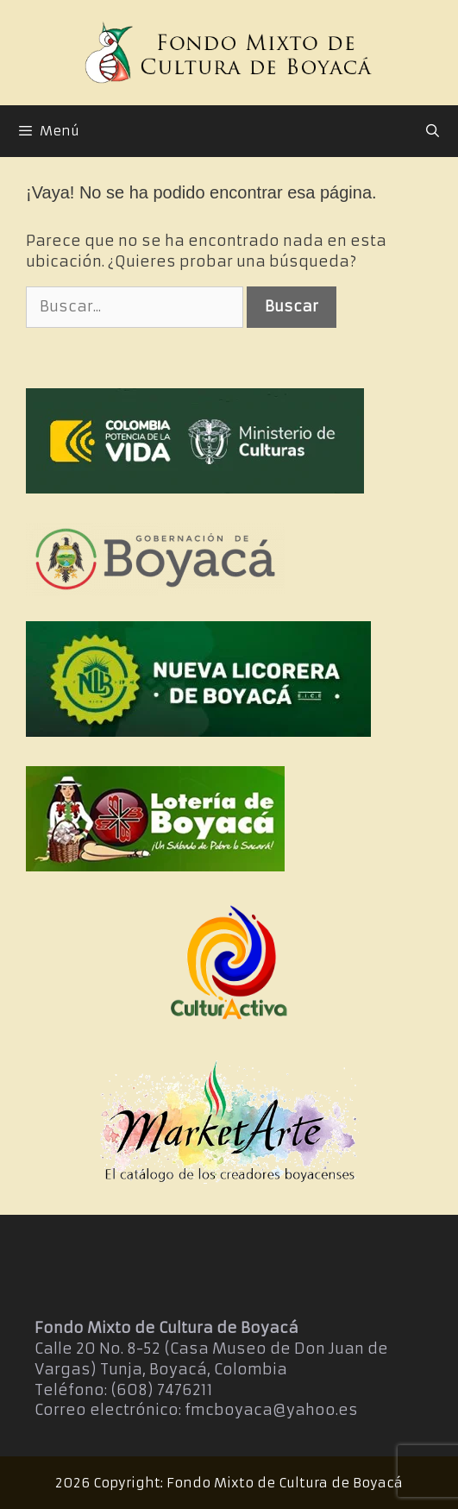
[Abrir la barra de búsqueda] (432, 131)
